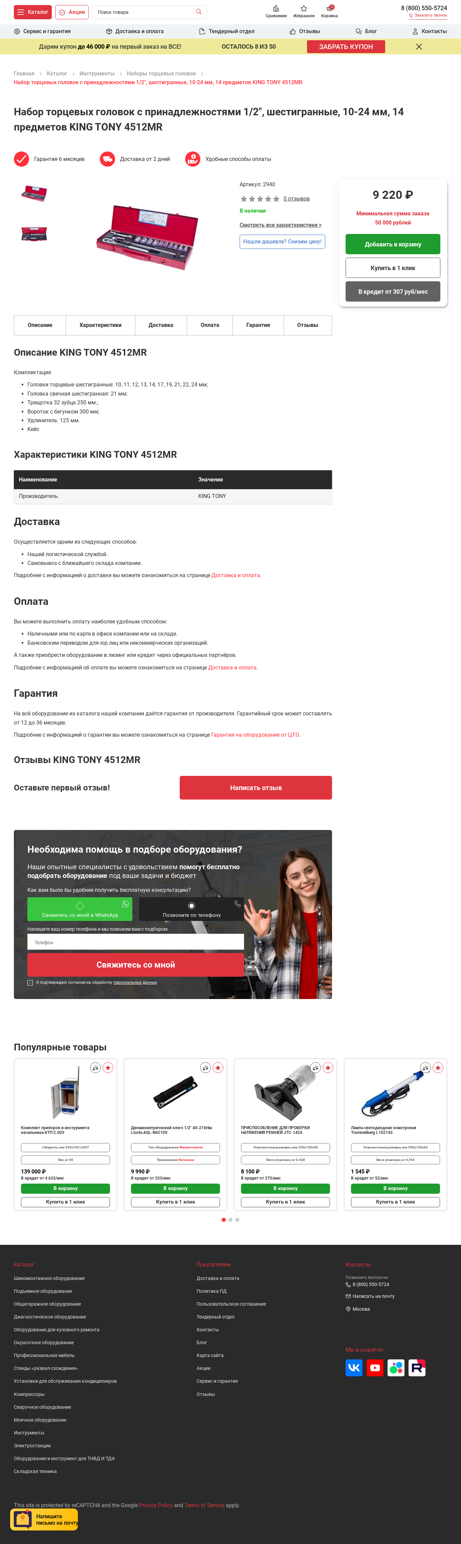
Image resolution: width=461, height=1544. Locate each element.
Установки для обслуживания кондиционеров (65, 1381)
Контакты (208, 1329)
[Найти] (200, 12)
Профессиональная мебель (44, 1355)
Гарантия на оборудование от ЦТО (255, 735)
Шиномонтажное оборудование (49, 1278)
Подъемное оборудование (43, 1291)
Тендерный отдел (216, 1317)
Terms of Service (204, 1505)
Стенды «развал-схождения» (46, 1368)
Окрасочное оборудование (44, 1342)
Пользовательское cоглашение (231, 1304)
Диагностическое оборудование (50, 1317)
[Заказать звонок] (428, 16)
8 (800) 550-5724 (424, 8)
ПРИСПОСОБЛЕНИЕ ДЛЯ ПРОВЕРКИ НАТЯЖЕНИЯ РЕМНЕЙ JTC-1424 (275, 1130)
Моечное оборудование (40, 1420)
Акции (204, 1368)
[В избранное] (108, 1067)
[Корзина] (329, 12)
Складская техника (35, 1471)
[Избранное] (303, 12)
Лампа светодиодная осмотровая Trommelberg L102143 (383, 1130)
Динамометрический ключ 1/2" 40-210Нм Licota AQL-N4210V (171, 1130)
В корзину (65, 1188)
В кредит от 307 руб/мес (393, 291)
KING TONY (212, 496)
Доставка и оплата (236, 575)
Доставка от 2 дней (145, 159)
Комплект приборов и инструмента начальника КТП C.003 (55, 1130)
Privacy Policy (156, 1505)
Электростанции (32, 1445)
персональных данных (135, 982)
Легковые (186, 1160)
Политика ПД (212, 1291)
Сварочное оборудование (42, 1407)
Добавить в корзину (393, 244)
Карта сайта (210, 1355)
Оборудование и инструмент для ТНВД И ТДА (64, 1458)
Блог (202, 1342)
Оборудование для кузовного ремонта (57, 1329)
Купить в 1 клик (393, 267)
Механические (191, 1147)
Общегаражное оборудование (47, 1304)
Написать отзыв (256, 788)
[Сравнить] (95, 1067)
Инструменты (29, 1432)
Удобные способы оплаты (238, 159)
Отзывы (206, 1394)
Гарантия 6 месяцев (59, 159)
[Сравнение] (276, 12)
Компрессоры (29, 1394)
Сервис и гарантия (217, 1381)
